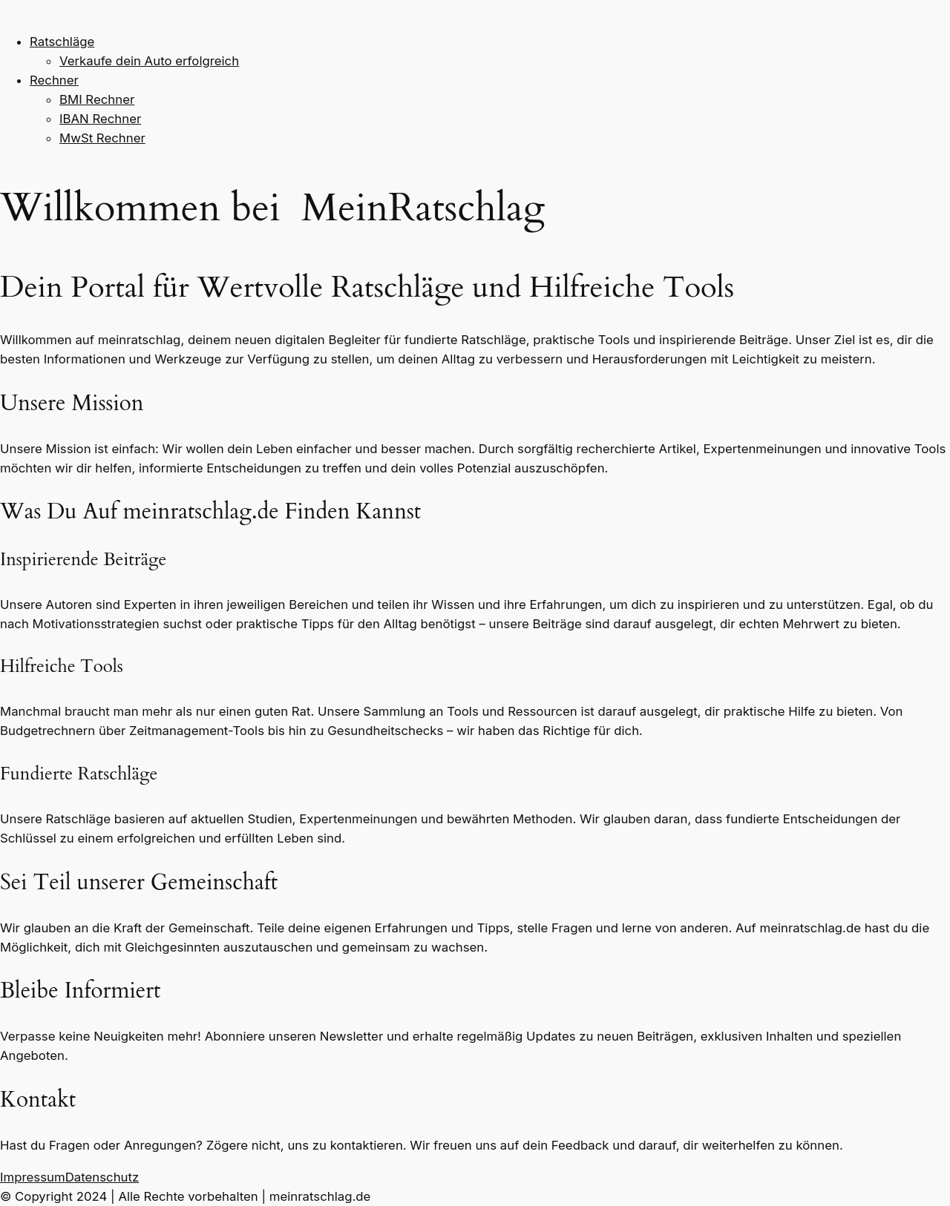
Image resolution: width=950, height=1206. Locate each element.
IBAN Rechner (100, 118)
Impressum (32, 1177)
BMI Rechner (96, 99)
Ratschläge (62, 41)
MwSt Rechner (102, 138)
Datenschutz (102, 1177)
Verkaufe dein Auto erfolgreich (149, 60)
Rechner (54, 80)
